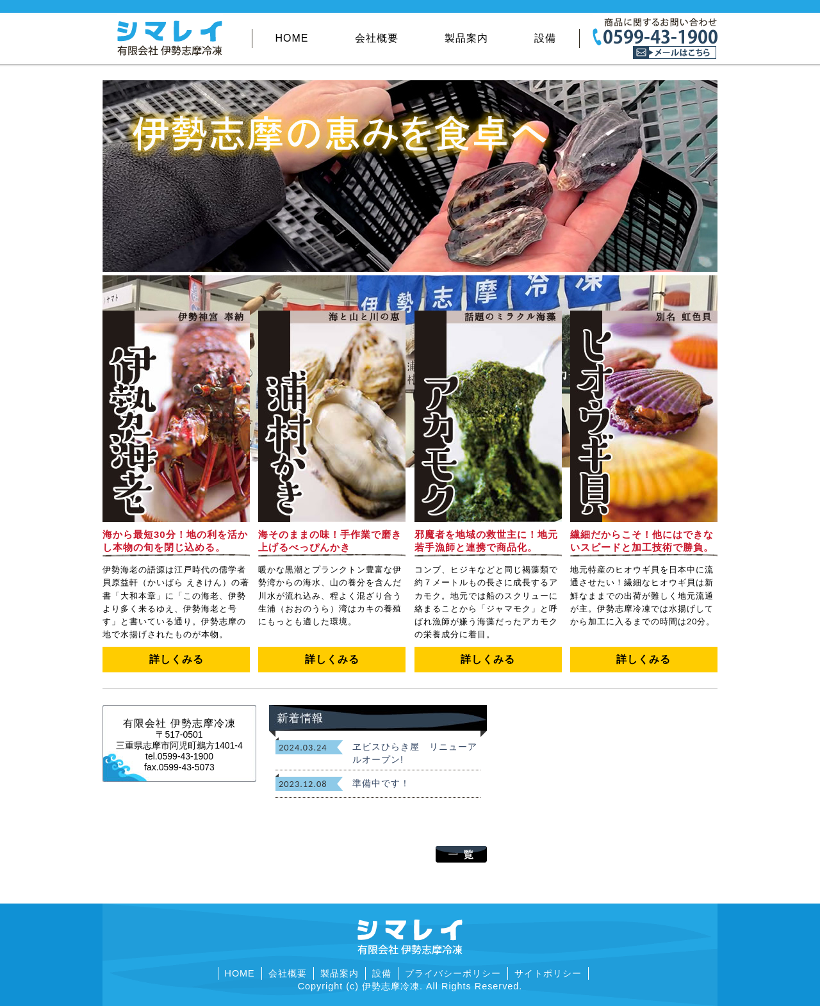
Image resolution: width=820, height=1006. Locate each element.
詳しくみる (176, 659)
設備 (545, 38)
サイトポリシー (548, 973)
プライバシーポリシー (453, 973)
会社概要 (376, 38)
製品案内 (466, 38)
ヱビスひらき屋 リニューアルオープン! (414, 753)
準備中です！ (381, 783)
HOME (292, 38)
